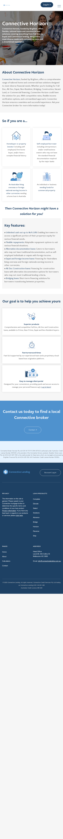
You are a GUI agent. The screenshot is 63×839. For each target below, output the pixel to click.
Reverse (36, 531)
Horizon (36, 526)
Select (35, 508)
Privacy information (9, 511)
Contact (33, 430)
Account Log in (50, 472)
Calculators (6, 561)
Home (4, 552)
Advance (36, 517)
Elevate (35, 504)
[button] (59, 6)
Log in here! (46, 387)
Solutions (36, 513)
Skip (34, 536)
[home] (4, 6)
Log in (46, 4)
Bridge (35, 522)
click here (19, 515)
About (4, 556)
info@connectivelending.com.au (49, 561)
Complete (36, 499)
